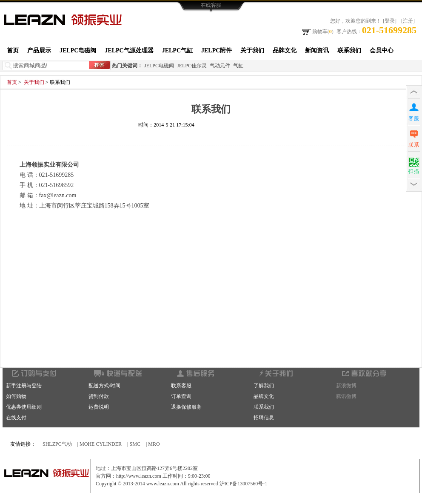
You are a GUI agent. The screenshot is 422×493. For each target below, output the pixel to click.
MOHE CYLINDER (101, 444)
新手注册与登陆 (24, 386)
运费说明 (98, 407)
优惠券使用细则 (24, 407)
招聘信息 (264, 418)
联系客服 (181, 386)
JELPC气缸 (177, 50)
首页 (13, 50)
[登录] (389, 21)
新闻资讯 (317, 50)
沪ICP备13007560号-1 (244, 484)
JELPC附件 (216, 50)
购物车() (317, 31)
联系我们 (349, 50)
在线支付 (16, 418)
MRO (154, 444)
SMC (135, 444)
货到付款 (98, 396)
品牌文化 (285, 50)
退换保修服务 (186, 407)
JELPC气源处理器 (129, 50)
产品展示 (39, 50)
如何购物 (16, 396)
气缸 (238, 66)
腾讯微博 (346, 396)
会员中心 (381, 50)
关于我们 (252, 50)
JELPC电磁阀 (78, 50)
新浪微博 (346, 386)
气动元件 (220, 66)
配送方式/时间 (104, 386)
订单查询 (181, 396)
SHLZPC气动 (57, 444)
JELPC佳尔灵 (192, 66)
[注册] (408, 21)
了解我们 (264, 386)
